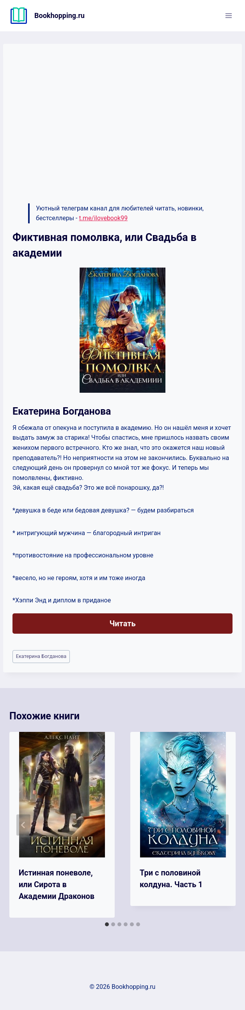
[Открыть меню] (228, 15)
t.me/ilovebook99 (103, 218)
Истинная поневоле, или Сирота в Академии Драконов (56, 884)
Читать (122, 623)
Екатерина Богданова (41, 656)
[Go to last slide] (23, 825)
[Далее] (222, 825)
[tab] (107, 924)
